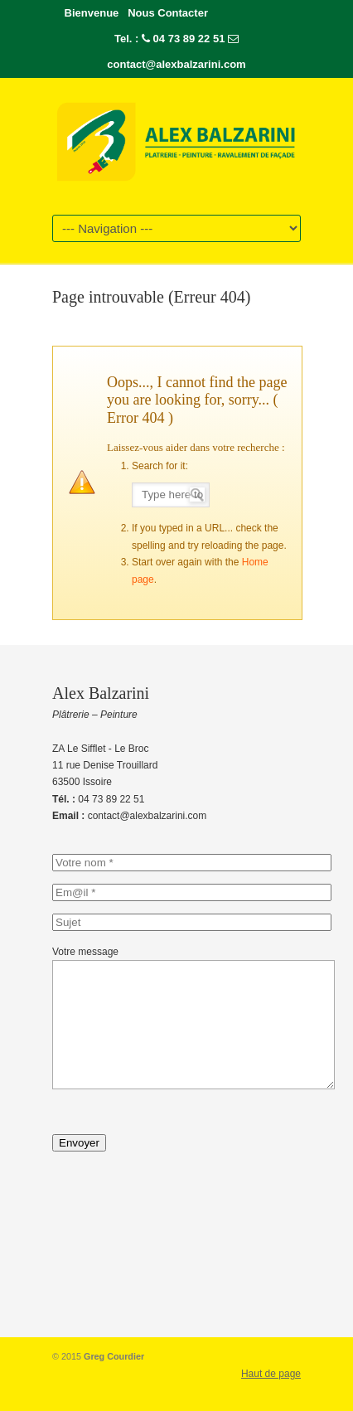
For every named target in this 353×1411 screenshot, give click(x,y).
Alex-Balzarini (176, 140)
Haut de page (271, 1398)
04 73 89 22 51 (189, 38)
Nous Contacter (168, 13)
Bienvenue (92, 13)
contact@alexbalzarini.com (176, 64)
